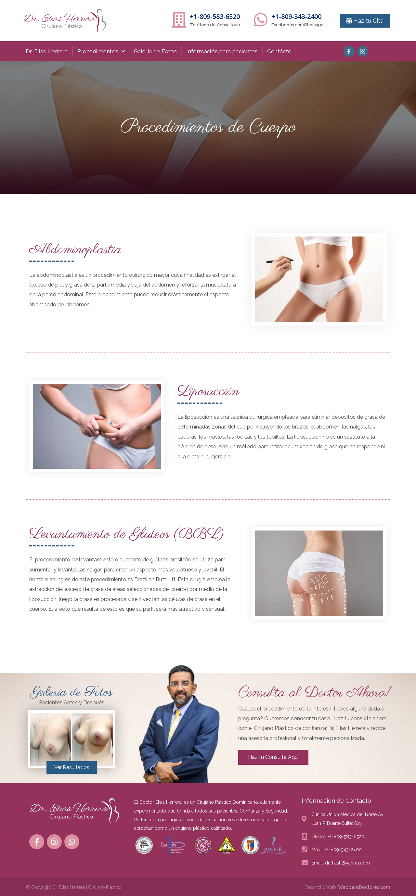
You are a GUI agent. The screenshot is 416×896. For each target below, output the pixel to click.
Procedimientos (101, 51)
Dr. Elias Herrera (47, 51)
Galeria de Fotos (155, 51)
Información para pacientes (221, 51)
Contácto (279, 51)
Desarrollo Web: (347, 887)
